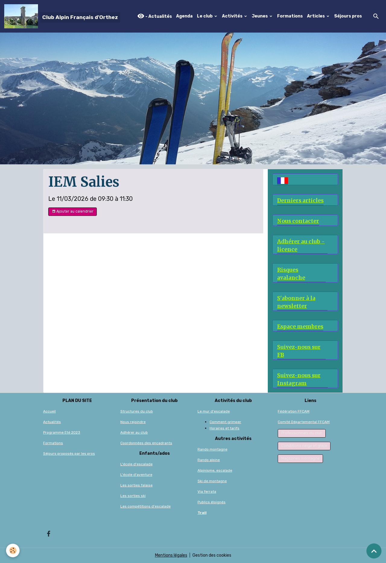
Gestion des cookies (211, 555)
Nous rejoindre (133, 422)
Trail (202, 513)
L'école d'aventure (136, 475)
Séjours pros (348, 16)
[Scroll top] (373, 550)
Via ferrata (207, 491)
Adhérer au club (134, 432)
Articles (316, 16)
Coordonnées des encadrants (146, 443)
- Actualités (154, 16)
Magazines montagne (300, 458)
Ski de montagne (212, 481)
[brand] (62, 16)
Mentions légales (171, 555)
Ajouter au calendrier (72, 211)
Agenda (184, 16)
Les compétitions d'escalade (145, 506)
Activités (232, 16)
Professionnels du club (301, 433)
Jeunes (260, 16)
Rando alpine (209, 460)
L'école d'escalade (136, 464)
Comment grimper (225, 422)
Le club (205, 16)
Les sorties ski (133, 496)
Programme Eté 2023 (61, 432)
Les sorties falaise (136, 485)
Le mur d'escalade (214, 411)
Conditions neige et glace (304, 446)
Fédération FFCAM (293, 411)
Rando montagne (212, 449)
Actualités (52, 422)
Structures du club (136, 411)
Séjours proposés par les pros (69, 453)
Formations (290, 16)
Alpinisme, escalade (215, 470)
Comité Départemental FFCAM (304, 422)
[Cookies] (13, 550)
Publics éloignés (212, 502)
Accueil (49, 411)
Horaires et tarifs (224, 428)
